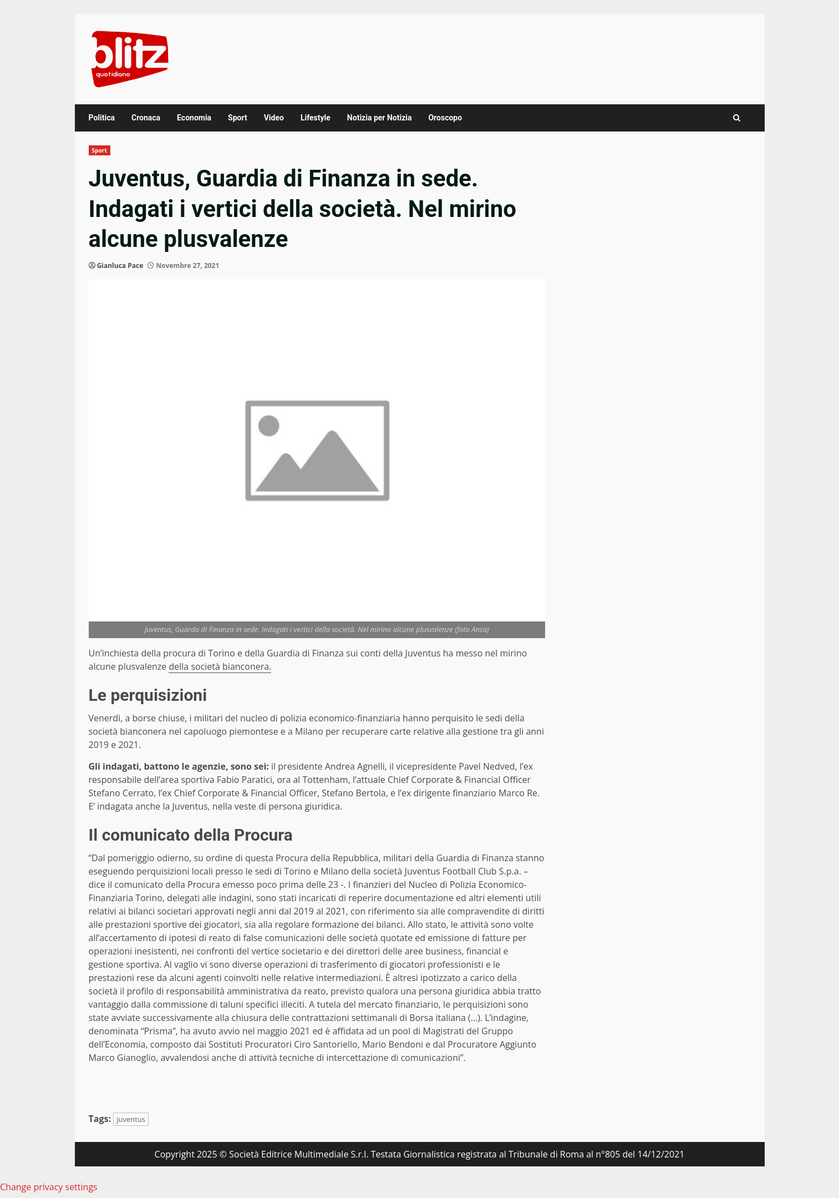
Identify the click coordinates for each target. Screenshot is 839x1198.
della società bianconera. (220, 666)
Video (274, 117)
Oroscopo (445, 117)
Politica (102, 117)
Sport (237, 117)
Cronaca (145, 117)
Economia (194, 117)
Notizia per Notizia (379, 117)
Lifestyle (315, 117)
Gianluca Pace (120, 265)
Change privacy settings (49, 1187)
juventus (130, 1119)
